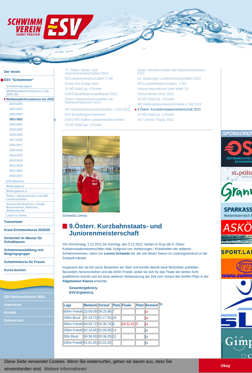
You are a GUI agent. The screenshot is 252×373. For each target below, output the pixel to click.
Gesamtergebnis (82, 288)
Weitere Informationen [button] (65, 368)
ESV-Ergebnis (80, 292)
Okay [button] (225, 366)
